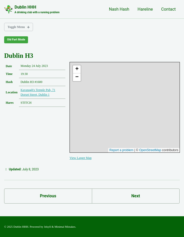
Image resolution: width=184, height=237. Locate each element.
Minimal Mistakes (64, 226)
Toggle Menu (16, 27)
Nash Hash (119, 9)
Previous (48, 195)
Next (135, 195)
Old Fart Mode (16, 39)
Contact (168, 9)
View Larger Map (81, 158)
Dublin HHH (37, 9)
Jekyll (47, 226)
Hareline (145, 9)
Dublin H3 (18, 55)
